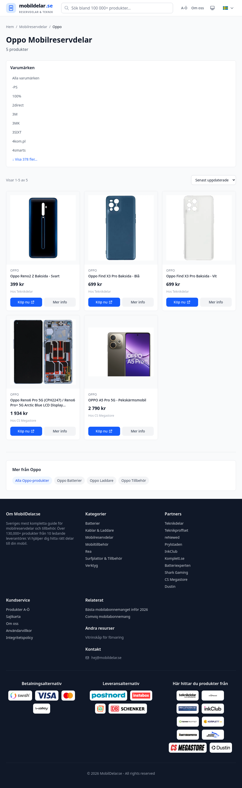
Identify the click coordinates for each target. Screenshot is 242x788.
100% (16, 96)
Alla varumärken (25, 78)
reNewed (172, 537)
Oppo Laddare (101, 480)
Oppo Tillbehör (133, 480)
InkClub (171, 551)
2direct (18, 105)
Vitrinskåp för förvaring (104, 637)
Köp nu (26, 302)
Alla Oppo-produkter (32, 480)
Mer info (60, 302)
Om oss (197, 8)
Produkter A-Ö (18, 609)
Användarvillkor (19, 630)
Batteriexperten (178, 565)
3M (15, 114)
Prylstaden (173, 544)
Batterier (92, 523)
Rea (88, 551)
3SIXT (16, 132)
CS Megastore (176, 579)
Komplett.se (175, 558)
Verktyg (91, 565)
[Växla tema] (212, 8)
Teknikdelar (174, 523)
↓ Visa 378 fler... (24, 159)
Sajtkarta (13, 616)
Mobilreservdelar (33, 26)
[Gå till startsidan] (29, 8)
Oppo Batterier (69, 480)
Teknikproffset (176, 530)
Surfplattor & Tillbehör (103, 558)
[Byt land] (228, 8)
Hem (10, 26)
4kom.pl (19, 141)
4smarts (19, 150)
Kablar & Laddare (99, 530)
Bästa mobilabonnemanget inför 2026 (116, 609)
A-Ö (184, 8)
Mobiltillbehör (96, 544)
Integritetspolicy (19, 637)
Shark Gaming (176, 572)
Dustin (170, 586)
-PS (15, 87)
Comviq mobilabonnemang (107, 616)
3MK (16, 123)
